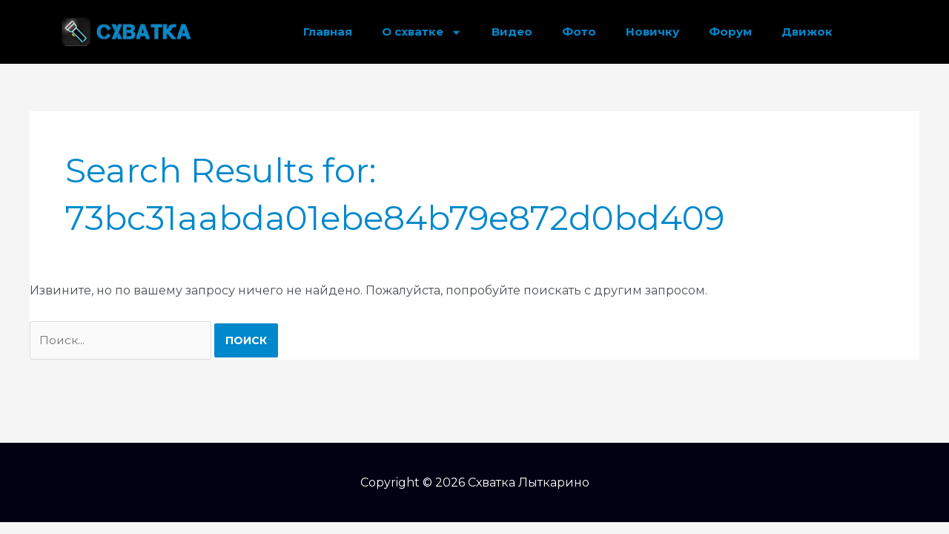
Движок (807, 31)
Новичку (652, 31)
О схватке (422, 32)
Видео (512, 31)
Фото (579, 31)
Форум (730, 31)
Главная (327, 31)
